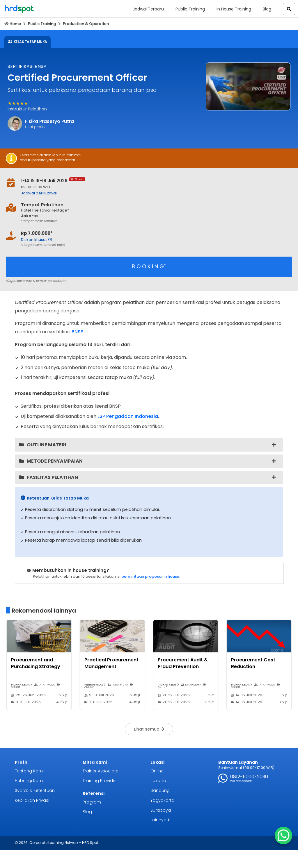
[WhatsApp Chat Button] (283, 835)
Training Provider (100, 780)
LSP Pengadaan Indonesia (127, 416)
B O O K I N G (149, 266)
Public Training (190, 9)
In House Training (234, 9)
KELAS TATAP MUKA (27, 41)
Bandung (160, 790)
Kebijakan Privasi (32, 800)
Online (157, 771)
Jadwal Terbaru (148, 9)
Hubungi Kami (29, 780)
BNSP (77, 331)
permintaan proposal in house (150, 576)
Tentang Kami (29, 771)
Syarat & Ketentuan (35, 790)
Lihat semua (149, 729)
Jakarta (158, 780)
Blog (267, 9)
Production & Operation (86, 23)
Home (15, 23)
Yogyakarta (162, 800)
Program (92, 802)
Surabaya (160, 810)
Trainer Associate (100, 771)
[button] (289, 9)
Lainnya (160, 820)
